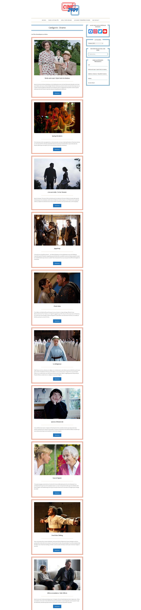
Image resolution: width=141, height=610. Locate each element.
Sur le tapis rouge (66, 20)
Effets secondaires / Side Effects (57, 594)
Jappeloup (57, 248)
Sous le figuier (57, 479)
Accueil (44, 20)
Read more (57, 93)
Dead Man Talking (57, 536)
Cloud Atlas (57, 306)
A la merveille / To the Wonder (57, 192)
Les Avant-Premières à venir (82, 20)
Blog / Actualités (54, 20)
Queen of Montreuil (57, 422)
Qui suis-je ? (95, 20)
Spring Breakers (57, 136)
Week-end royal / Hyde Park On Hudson (57, 78)
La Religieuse (57, 364)
